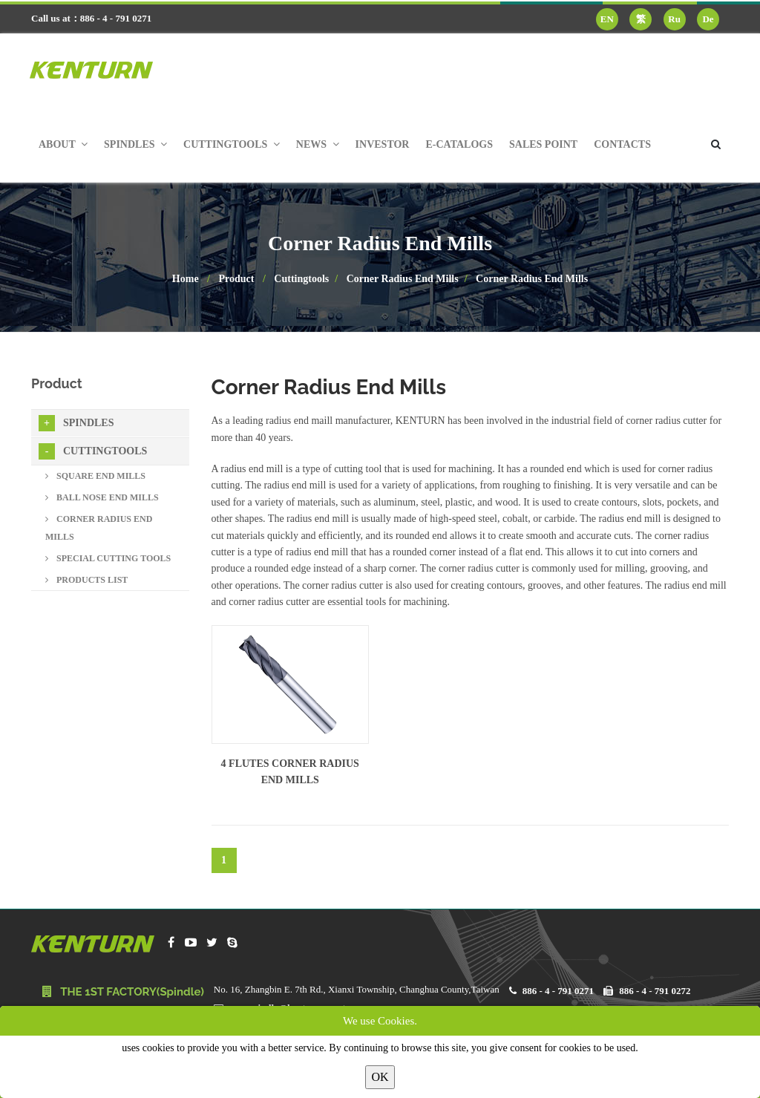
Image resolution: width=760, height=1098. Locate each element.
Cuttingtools (301, 278)
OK (379, 1077)
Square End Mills (95, 476)
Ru (674, 18)
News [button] (317, 144)
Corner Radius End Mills (403, 278)
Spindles (76, 423)
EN (607, 18)
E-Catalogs (459, 144)
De (707, 18)
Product (237, 278)
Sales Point (543, 144)
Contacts (622, 144)
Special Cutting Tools (108, 558)
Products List (86, 580)
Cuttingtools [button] (231, 144)
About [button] (63, 144)
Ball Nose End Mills (102, 497)
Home (185, 278)
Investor (383, 144)
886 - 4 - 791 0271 (558, 990)
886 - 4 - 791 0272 (654, 990)
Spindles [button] (135, 144)
